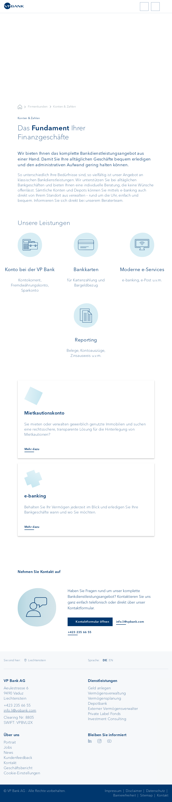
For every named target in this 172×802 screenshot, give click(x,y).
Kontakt (10, 763)
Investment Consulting (107, 719)
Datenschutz (155, 791)
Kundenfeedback (18, 757)
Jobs (8, 747)
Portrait (10, 742)
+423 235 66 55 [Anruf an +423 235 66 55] (79, 632)
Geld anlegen (99, 688)
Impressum (113, 791)
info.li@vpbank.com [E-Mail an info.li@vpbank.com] (130, 621)
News (8, 752)
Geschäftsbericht (18, 768)
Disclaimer (134, 791)
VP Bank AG (20, 106)
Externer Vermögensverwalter (113, 708)
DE (105, 660)
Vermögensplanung (104, 698)
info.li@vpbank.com (20, 710)
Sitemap (146, 795)
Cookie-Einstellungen (22, 773)
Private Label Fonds (104, 713)
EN (111, 660)
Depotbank (97, 703)
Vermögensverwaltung (107, 693)
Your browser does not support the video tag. (86, 77)
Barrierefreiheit (124, 795)
